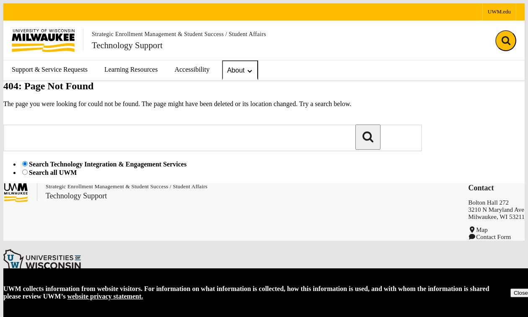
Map (482, 229)
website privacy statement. (105, 296)
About (240, 71)
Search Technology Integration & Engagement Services (107, 164)
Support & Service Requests (50, 69)
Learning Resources (131, 69)
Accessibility (192, 69)
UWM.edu (499, 11)
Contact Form (493, 237)
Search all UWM (53, 172)
